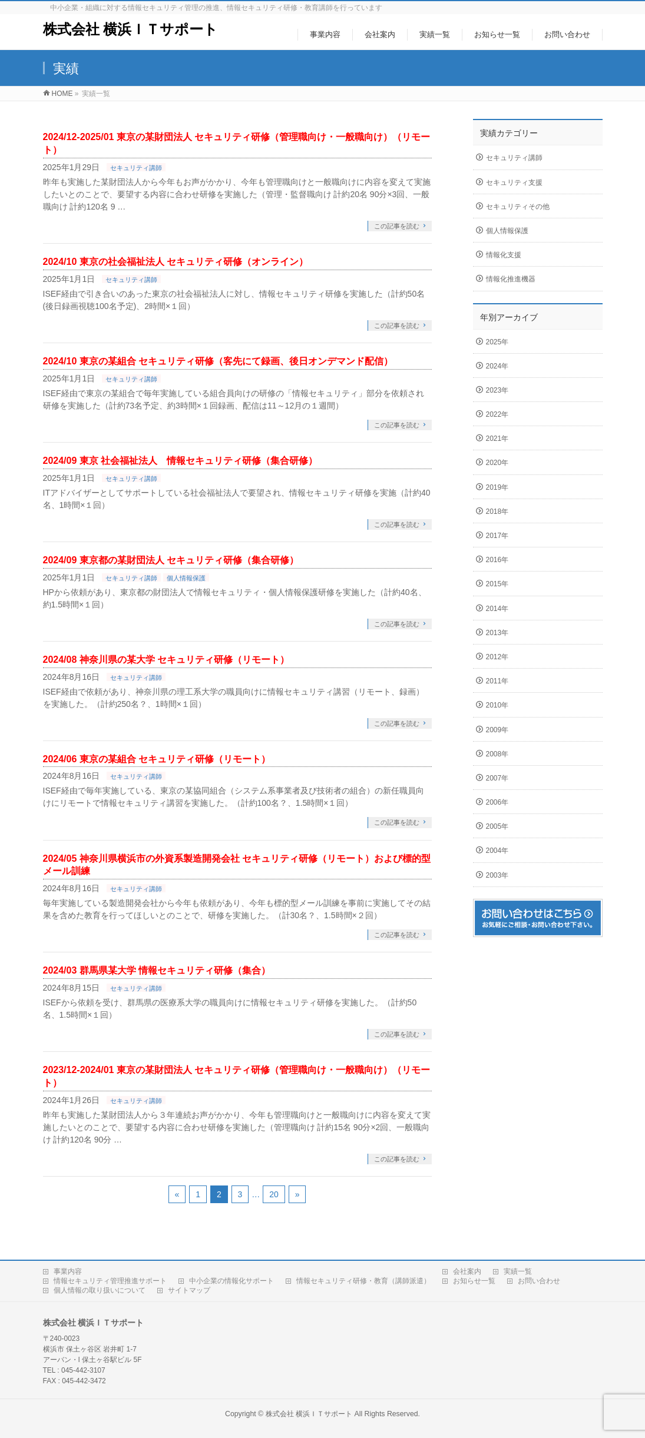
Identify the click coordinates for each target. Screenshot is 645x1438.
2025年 (497, 342)
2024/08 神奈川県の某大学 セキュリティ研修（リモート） (166, 660)
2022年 (497, 414)
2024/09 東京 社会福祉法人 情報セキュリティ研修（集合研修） (180, 461)
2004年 (497, 850)
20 (274, 1194)
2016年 (497, 560)
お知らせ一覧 (474, 1281)
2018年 (497, 511)
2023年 (497, 390)
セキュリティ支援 (514, 182)
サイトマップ (189, 1290)
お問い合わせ (539, 1281)
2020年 (497, 463)
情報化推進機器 (510, 279)
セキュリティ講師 (136, 167)
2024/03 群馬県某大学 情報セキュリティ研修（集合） (157, 970)
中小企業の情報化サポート (231, 1281)
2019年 (497, 487)
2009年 (497, 730)
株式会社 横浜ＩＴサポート (131, 29)
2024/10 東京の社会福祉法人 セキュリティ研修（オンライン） (176, 262)
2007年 (497, 778)
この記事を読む (396, 226)
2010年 (497, 705)
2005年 (497, 826)
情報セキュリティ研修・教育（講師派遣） (363, 1281)
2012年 (497, 657)
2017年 (497, 536)
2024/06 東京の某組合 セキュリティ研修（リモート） (157, 759)
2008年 (497, 754)
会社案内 (467, 1271)
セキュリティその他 (518, 206)
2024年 (497, 366)
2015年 (497, 584)
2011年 (497, 681)
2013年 (497, 633)
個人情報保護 (186, 578)
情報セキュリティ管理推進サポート (110, 1281)
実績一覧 (518, 1271)
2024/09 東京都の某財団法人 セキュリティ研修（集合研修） (171, 560)
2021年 (497, 438)
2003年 (497, 875)
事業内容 (68, 1271)
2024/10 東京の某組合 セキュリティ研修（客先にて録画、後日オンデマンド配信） (218, 361)
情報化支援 (503, 255)
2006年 (497, 802)
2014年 (497, 609)
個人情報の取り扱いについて (99, 1290)
